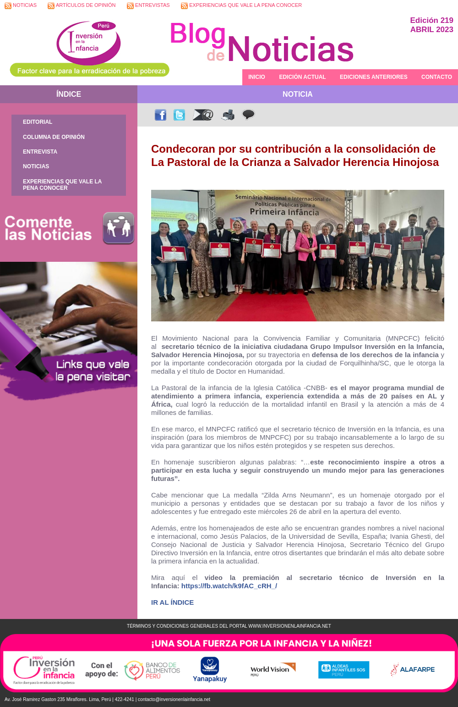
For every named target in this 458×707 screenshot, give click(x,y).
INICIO (256, 77)
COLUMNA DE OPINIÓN (54, 137)
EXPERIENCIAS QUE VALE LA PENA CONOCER (241, 5)
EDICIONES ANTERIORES (374, 77)
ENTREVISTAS (148, 5)
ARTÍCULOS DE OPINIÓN (81, 5)
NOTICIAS (21, 5)
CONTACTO (436, 77)
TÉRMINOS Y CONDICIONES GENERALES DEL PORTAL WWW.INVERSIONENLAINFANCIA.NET (229, 626)
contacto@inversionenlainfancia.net (174, 699)
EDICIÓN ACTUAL (302, 77)
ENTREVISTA (40, 152)
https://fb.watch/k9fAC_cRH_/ (229, 586)
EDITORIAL (37, 122)
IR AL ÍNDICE (172, 602)
